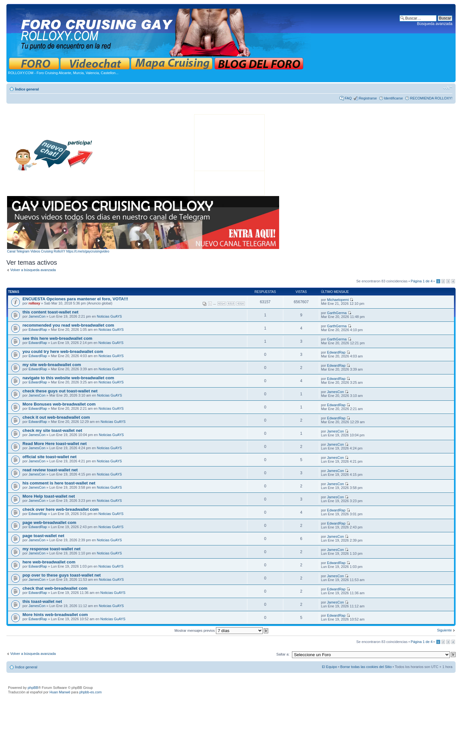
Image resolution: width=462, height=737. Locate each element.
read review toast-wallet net (50, 469)
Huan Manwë (59, 692)
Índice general (27, 89)
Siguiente (444, 630)
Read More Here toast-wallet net (54, 443)
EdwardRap (38, 329)
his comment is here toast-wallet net (58, 483)
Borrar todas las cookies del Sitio (366, 667)
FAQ (348, 98)
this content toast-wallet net (50, 312)
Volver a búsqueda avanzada (33, 270)
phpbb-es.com (90, 692)
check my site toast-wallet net (52, 430)
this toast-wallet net (42, 601)
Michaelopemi (338, 300)
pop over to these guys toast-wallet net (61, 575)
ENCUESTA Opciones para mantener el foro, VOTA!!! (75, 298)
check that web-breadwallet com (54, 588)
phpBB (33, 688)
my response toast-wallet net (51, 548)
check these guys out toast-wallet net (60, 391)
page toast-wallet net (43, 535)
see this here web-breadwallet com (57, 338)
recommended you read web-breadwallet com (68, 325)
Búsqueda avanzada (434, 23)
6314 (221, 303)
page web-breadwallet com (49, 522)
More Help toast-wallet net (48, 496)
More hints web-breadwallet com (55, 614)
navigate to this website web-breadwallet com (68, 377)
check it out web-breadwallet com (56, 417)
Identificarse (393, 98)
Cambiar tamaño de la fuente (447, 88)
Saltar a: (282, 654)
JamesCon (37, 316)
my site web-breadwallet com (51, 364)
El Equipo (329, 667)
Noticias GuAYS (109, 316)
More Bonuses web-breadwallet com (59, 404)
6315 (231, 303)
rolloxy (34, 303)
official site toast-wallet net (49, 456)
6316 (240, 303)
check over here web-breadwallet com (60, 509)
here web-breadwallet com (48, 562)
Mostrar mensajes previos (222, 630)
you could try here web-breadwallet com (62, 351)
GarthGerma (336, 313)
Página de (421, 281)
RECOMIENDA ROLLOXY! (431, 98)
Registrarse (368, 98)
